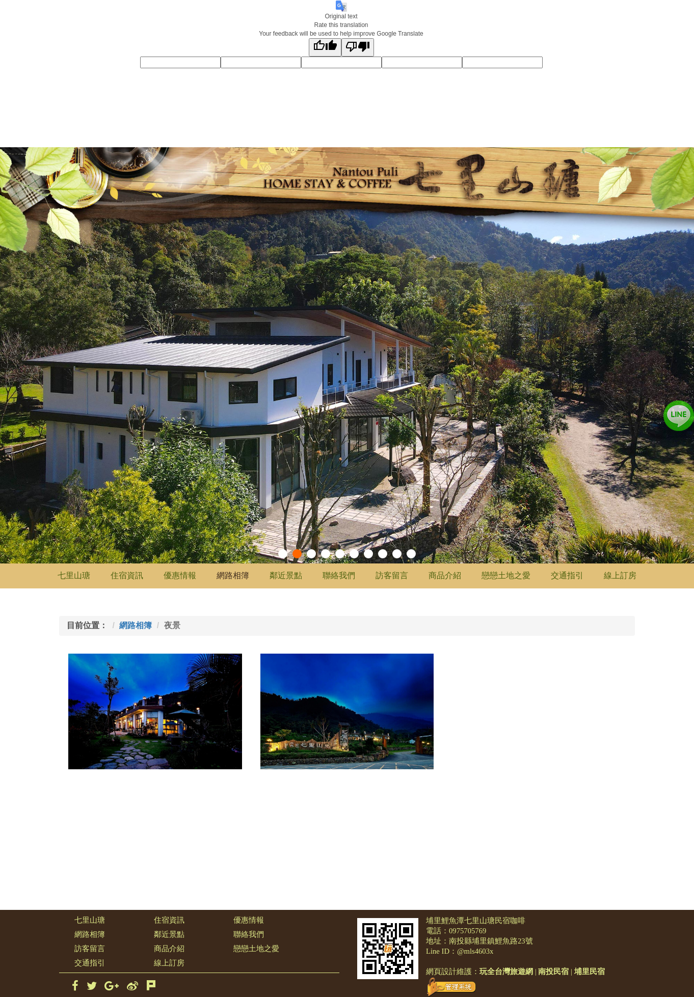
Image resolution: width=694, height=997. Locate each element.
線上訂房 (620, 575)
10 (411, 553)
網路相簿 (233, 575)
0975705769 (467, 931)
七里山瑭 (74, 575)
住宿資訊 (127, 575)
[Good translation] (325, 47)
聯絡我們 (339, 575)
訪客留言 (392, 575)
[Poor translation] (357, 47)
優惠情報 (180, 575)
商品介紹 (445, 575)
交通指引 (567, 575)
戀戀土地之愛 (506, 575)
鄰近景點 (286, 575)
